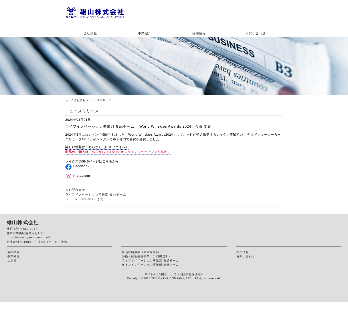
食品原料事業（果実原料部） (142, 252)
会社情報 (90, 33)
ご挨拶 (12, 260)
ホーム (69, 100)
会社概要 (13, 252)
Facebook (81, 166)
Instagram (81, 175)
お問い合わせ (256, 33)
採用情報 (199, 33)
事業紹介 (144, 33)
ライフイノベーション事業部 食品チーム (150, 260)
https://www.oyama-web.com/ (28, 237)
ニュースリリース (99, 100)
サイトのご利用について (161, 274)
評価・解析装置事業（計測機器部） (147, 256)
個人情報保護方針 (191, 274)
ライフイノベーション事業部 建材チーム (150, 264)
